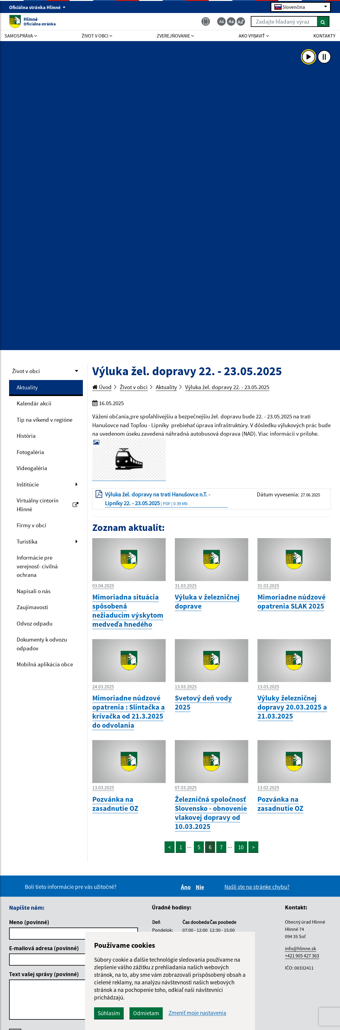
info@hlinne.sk (300, 948)
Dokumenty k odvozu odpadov (42, 644)
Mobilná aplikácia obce (45, 664)
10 (241, 847)
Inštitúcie (28, 484)
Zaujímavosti (32, 607)
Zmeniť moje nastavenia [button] (197, 1013)
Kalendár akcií (34, 403)
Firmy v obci (31, 525)
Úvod (102, 387)
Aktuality (27, 387)
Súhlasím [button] (109, 1013)
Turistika (27, 541)
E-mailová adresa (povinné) (44, 948)
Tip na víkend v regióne (44, 419)
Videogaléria (32, 468)
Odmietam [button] (146, 1013)
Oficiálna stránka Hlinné (37, 7)
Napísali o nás (34, 591)
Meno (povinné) (29, 922)
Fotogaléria (30, 452)
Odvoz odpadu (34, 623)
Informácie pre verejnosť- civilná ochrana (37, 566)
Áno (187, 887)
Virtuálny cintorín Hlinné (47, 505)
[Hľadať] (323, 21)
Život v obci (26, 371)
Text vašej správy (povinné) (44, 974)
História (26, 435)
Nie (201, 887)
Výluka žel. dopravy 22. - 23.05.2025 (227, 387)
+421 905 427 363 (302, 956)
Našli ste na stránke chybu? (256, 886)
